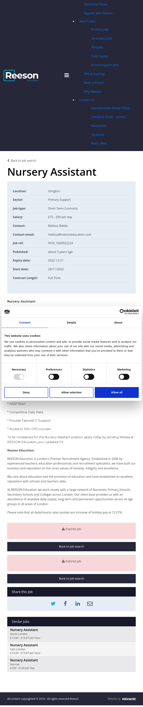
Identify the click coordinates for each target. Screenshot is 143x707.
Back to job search (21, 162)
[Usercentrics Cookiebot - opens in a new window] (122, 312)
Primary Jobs (100, 30)
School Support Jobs (105, 66)
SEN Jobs (97, 48)
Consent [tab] (25, 322)
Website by (122, 700)
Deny (26, 392)
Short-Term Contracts (63, 209)
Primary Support (59, 201)
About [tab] (118, 322)
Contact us (86, 101)
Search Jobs (87, 22)
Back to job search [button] (71, 548)
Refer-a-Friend (93, 83)
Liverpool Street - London (108, 118)
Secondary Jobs (101, 39)
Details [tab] (71, 322)
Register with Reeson (98, 13)
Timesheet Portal (95, 4)
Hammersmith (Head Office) (110, 109)
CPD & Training (94, 74)
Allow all (117, 392)
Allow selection (71, 392)
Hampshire (98, 127)
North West (99, 144)
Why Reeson (92, 92)
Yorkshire (97, 136)
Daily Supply (99, 57)
